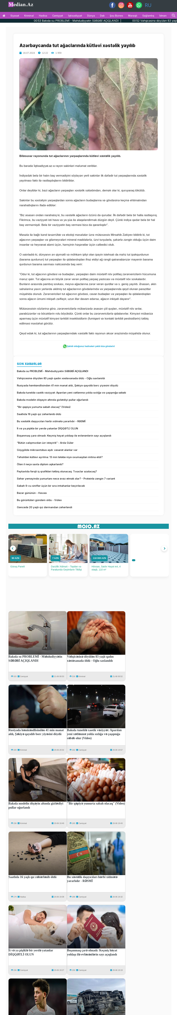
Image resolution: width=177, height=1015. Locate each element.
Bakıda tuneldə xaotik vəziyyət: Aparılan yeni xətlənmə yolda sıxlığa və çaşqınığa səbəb (71, 392)
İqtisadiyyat (75, 15)
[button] (13, 548)
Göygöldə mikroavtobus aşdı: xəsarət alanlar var (47, 450)
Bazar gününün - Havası (32, 493)
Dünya (91, 15)
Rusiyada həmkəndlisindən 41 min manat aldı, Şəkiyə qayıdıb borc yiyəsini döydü (67, 385)
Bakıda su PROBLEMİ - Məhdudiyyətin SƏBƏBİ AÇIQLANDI (52, 371)
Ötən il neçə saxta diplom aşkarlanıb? (40, 464)
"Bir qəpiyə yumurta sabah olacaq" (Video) (43, 407)
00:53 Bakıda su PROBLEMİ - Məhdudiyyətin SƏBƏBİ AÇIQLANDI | (90, 20)
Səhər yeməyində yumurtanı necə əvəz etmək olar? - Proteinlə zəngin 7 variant (66, 478)
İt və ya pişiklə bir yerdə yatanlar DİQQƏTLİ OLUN (47, 428)
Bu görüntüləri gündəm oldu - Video (39, 500)
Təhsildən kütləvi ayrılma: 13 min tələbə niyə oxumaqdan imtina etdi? (60, 457)
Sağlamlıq (148, 15)
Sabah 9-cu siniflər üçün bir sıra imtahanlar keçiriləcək (51, 485)
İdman (163, 15)
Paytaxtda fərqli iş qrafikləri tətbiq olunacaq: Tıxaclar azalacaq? (57, 471)
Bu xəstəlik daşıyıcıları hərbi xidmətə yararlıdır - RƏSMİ (51, 421)
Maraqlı (132, 15)
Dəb (102, 15)
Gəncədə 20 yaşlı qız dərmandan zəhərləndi (44, 507)
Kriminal (29, 15)
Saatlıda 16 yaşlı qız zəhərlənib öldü (39, 414)
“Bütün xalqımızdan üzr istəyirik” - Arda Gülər (45, 442)
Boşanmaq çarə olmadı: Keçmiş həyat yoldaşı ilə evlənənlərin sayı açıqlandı (64, 435)
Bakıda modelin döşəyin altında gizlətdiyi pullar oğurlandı (52, 399)
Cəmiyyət (57, 15)
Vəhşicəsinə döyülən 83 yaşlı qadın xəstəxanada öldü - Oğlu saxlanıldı (61, 378)
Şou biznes (116, 15)
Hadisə (43, 15)
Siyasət (14, 15)
